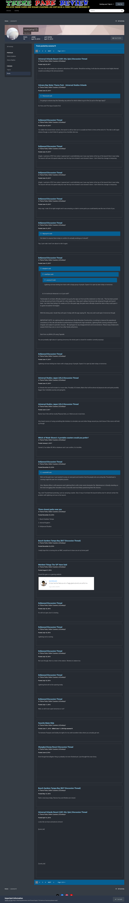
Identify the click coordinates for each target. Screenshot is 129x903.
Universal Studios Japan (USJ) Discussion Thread (58, 378)
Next (49, 51)
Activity (17, 10)
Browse (9, 10)
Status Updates (11, 56)
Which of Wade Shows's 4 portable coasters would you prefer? (63, 438)
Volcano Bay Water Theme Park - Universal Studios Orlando (62, 85)
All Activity (10, 46)
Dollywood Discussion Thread (50, 120)
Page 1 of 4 (61, 51)
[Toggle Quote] (41, 96)
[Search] (98, 10)
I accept (118, 899)
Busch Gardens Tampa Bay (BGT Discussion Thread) (59, 541)
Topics (9, 69)
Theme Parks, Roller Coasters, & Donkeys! (53, 61)
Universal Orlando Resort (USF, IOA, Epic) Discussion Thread (62, 59)
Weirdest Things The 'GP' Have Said (52, 565)
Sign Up (120, 4)
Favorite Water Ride (46, 723)
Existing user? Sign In (107, 4)
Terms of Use (8, 900)
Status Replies (11, 60)
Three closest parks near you (50, 509)
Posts (8, 73)
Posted (44, 64)
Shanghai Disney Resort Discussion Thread (55, 747)
